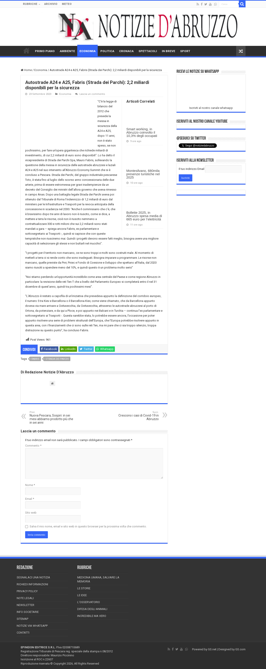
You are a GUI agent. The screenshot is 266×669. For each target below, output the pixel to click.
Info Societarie (28, 612)
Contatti (23, 632)
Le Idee (82, 595)
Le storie (83, 588)
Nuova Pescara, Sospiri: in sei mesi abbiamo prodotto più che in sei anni (52, 417)
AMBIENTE (67, 51)
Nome (30, 485)
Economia (40, 70)
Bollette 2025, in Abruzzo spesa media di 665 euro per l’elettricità (144, 216)
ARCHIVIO (50, 4)
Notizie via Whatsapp (32, 625)
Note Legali (25, 598)
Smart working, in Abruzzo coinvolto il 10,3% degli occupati (141, 132)
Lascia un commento (92, 94)
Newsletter (25, 605)
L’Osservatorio (88, 602)
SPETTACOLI (147, 51)
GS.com (240, 649)
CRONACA (126, 51)
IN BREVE (168, 51)
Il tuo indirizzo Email (191, 169)
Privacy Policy (27, 591)
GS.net (212, 649)
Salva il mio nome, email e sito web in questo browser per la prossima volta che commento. (88, 526)
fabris (35, 359)
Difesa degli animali (92, 609)
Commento (33, 445)
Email (29, 498)
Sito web (31, 512)
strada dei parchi (57, 359)
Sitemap (22, 618)
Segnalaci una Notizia (33, 577)
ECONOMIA (87, 51)
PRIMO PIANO (45, 51)
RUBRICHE (30, 4)
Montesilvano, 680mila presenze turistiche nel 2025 (143, 174)
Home (26, 70)
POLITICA (107, 51)
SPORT (185, 51)
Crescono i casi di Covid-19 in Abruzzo (136, 416)
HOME (26, 50)
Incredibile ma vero (91, 616)
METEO (67, 4)
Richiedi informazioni (32, 584)
